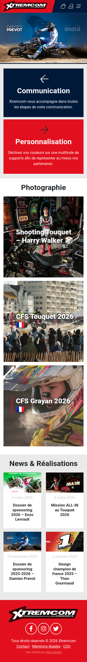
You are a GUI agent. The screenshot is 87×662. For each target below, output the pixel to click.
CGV (67, 646)
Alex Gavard (53, 652)
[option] (43, 38)
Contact (22, 646)
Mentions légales (46, 646)
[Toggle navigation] (78, 6)
